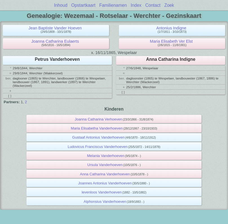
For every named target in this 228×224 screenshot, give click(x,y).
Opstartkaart (83, 5)
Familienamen (113, 5)
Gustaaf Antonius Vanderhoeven (98, 137)
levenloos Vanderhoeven (102, 192)
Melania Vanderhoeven (106, 156)
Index (136, 5)
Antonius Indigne (171, 28)
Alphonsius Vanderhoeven (105, 201)
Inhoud (60, 5)
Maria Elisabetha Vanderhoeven (97, 128)
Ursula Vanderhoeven (105, 165)
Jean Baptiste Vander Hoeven (55, 28)
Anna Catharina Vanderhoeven (105, 174)
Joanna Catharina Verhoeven (98, 119)
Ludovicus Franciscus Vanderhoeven (97, 147)
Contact (153, 5)
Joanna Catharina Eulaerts (55, 41)
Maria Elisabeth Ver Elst (171, 41)
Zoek (169, 5)
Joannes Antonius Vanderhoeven (105, 183)
